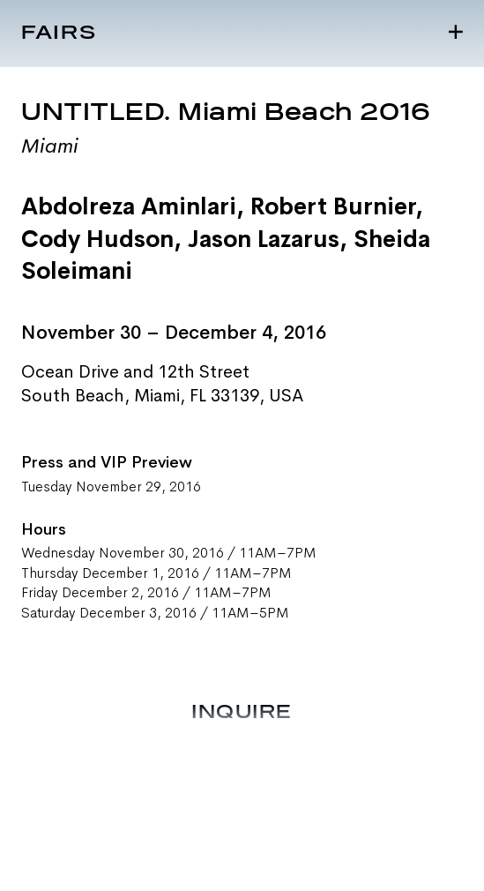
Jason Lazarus (263, 239)
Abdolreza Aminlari (128, 206)
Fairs (58, 33)
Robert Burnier (332, 206)
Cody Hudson (97, 239)
